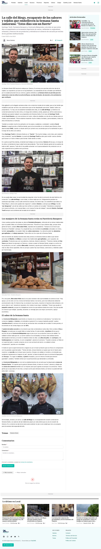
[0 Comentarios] (19, 523)
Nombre (4, 444)
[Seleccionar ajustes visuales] (94, 2)
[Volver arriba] (8, 544)
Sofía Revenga (13, 523)
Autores (54, 535)
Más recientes (7, 472)
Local (92, 39)
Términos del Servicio (71, 535)
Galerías (20, 2)
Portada (13, 2)
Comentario (5, 450)
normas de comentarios (26, 462)
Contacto (68, 533)
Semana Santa (78, 2)
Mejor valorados (21, 472)
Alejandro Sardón (87, 523)
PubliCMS (33, 540)
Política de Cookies (71, 540)
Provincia (92, 28)
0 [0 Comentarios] (51, 40)
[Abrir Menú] (98, 2)
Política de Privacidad (71, 538)
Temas (54, 538)
